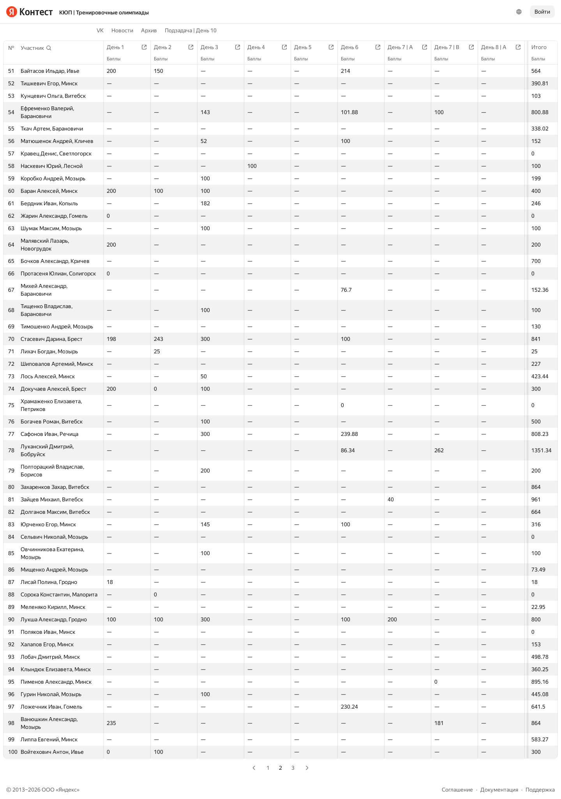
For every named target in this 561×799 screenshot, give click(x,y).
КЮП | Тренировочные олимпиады (104, 12)
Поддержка (540, 790)
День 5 (306, 47)
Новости (122, 30)
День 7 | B (450, 47)
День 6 (353, 47)
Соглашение (457, 790)
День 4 (260, 47)
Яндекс (67, 790)
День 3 (213, 47)
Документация (499, 790)
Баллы (542, 59)
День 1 (119, 47)
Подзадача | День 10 (191, 30)
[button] (36, 48)
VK (100, 30)
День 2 (166, 47)
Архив (149, 30)
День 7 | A (404, 47)
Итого (542, 47)
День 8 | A (497, 47)
